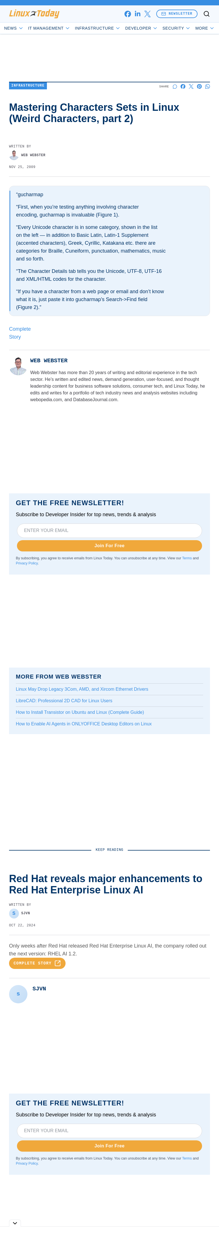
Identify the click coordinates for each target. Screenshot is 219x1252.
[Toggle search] (206, 13)
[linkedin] (137, 14)
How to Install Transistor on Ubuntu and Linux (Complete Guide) (80, 712)
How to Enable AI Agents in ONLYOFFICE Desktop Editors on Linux (84, 723)
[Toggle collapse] (15, 1223)
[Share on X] (191, 86)
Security (176, 28)
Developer (141, 28)
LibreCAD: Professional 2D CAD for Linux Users (64, 700)
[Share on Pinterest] (199, 86)
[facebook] (127, 14)
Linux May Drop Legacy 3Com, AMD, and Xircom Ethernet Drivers (82, 689)
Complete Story (37, 963)
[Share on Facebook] (183, 86)
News (14, 28)
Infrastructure (98, 28)
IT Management (49, 28)
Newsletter (176, 13)
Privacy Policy (27, 563)
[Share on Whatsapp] (207, 86)
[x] (147, 14)
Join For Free (109, 545)
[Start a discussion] (174, 86)
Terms (187, 558)
